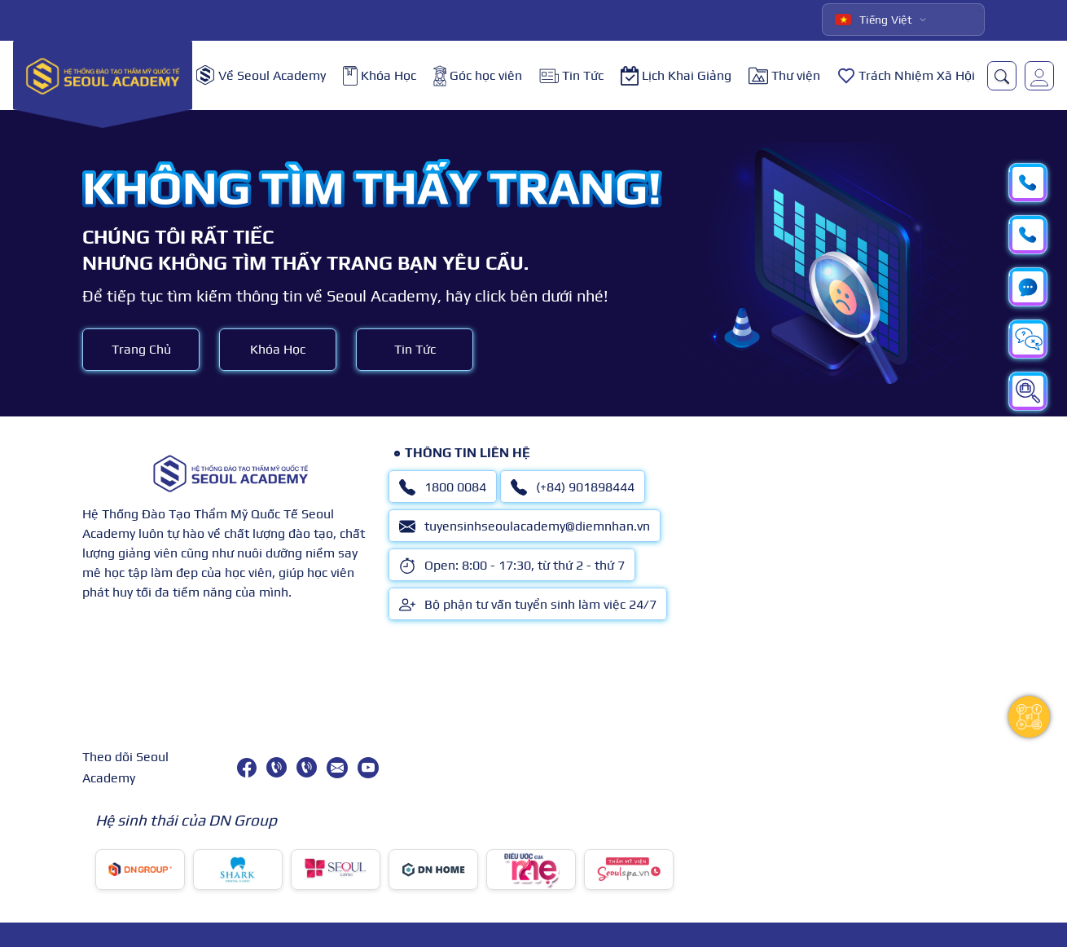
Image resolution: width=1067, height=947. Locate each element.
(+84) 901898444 (572, 487)
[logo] (102, 75)
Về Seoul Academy (261, 75)
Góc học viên (477, 75)
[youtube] (368, 767)
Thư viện (784, 76)
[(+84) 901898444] (306, 767)
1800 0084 (442, 487)
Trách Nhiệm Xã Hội (906, 76)
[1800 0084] (276, 767)
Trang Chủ (141, 349)
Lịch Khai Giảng (676, 76)
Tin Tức (571, 75)
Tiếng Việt (873, 19)
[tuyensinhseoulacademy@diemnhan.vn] (337, 767)
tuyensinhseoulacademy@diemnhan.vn (524, 526)
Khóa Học (379, 76)
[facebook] (247, 767)
